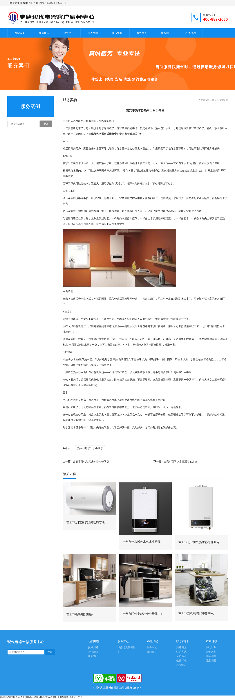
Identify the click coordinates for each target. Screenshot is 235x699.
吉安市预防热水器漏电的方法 (175, 461)
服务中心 (68, 32)
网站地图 (211, 656)
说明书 (92, 656)
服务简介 (181, 647)
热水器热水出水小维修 (90, 448)
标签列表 (211, 651)
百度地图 (211, 660)
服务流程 (117, 32)
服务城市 (181, 665)
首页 (214, 100)
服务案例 (223, 100)
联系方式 (181, 651)
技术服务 (93, 647)
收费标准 (181, 660)
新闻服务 (44, 32)
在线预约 (152, 651)
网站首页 (20, 32)
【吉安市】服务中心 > (20, 3)
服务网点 (142, 32)
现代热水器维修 (105, 687)
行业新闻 (93, 651)
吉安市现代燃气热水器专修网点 (86, 461)
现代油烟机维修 (123, 687)
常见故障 (93, 32)
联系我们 (166, 32)
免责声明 (181, 656)
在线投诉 (190, 32)
